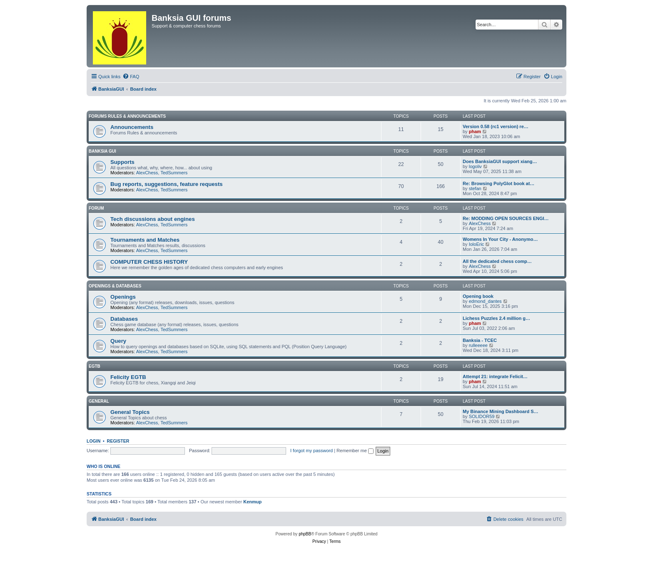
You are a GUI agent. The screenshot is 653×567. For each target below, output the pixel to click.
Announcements (131, 127)
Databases (124, 319)
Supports (122, 162)
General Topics (130, 412)
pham (475, 131)
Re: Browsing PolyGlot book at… (498, 183)
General (99, 401)
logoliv (475, 166)
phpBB (305, 534)
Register (118, 440)
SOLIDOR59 (482, 416)
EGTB (94, 366)
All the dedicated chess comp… (497, 261)
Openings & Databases (115, 286)
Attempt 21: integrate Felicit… (495, 376)
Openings (123, 297)
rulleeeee (478, 345)
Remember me (355, 450)
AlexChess (147, 172)
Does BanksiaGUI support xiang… (500, 161)
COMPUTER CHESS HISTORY (149, 262)
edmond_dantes (485, 301)
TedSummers (173, 172)
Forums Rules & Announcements (127, 116)
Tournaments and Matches (144, 240)
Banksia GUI (102, 151)
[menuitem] (130, 77)
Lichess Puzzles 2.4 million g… (496, 318)
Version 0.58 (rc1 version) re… (495, 126)
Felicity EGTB (128, 377)
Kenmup (252, 501)
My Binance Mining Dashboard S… (500, 411)
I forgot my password (311, 450)
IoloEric (476, 244)
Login (93, 440)
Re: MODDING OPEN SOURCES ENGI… (506, 218)
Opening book (478, 296)
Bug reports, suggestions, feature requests (166, 184)
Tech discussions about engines (152, 219)
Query (118, 341)
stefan (475, 188)
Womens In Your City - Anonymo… (500, 239)
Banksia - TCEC (480, 340)
